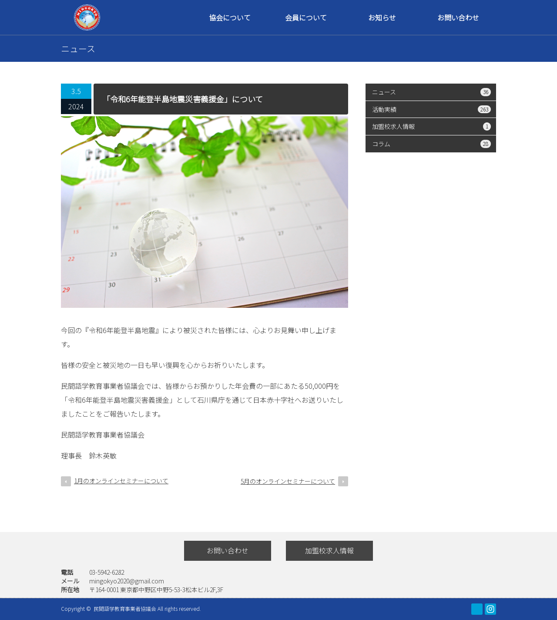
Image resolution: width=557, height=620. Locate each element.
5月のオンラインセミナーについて (288, 481)
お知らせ (382, 17)
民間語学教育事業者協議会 (126, 608)
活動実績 (431, 109)
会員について (306, 17)
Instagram (490, 609)
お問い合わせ (458, 17)
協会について (230, 17)
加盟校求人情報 (431, 126)
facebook (477, 609)
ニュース (431, 92)
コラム (431, 143)
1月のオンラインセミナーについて (121, 480)
